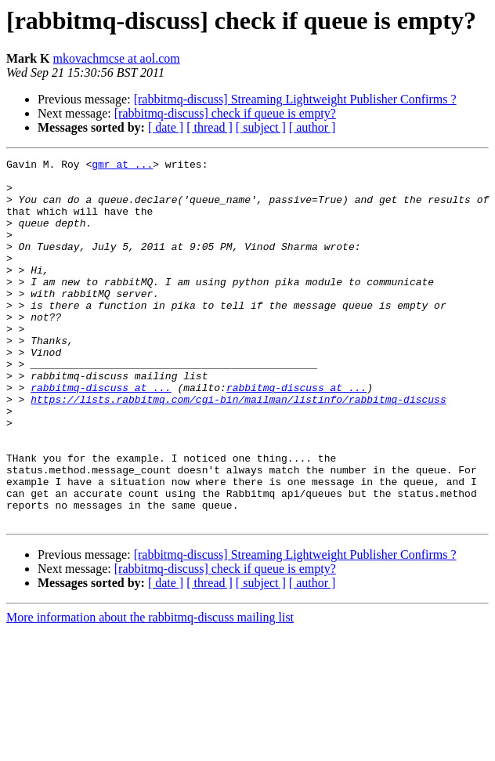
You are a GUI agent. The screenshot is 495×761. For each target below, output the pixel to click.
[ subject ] (261, 127)
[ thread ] (209, 127)
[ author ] (312, 127)
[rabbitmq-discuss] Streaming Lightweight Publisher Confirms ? (295, 99)
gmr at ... (122, 166)
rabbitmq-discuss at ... (101, 434)
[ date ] (165, 127)
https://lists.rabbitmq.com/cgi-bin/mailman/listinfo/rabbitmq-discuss (238, 448)
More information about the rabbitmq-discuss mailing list (150, 690)
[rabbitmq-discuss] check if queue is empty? (225, 113)
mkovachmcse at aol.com (116, 58)
